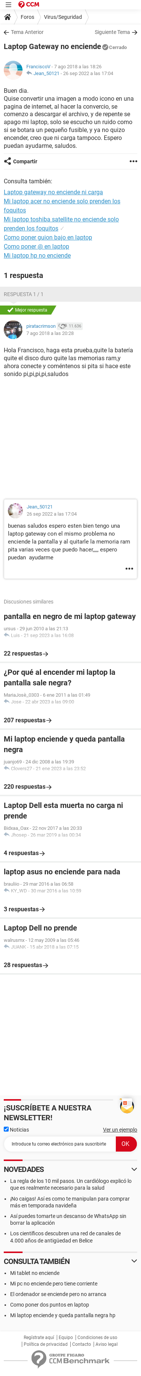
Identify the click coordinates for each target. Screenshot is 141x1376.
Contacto (81, 1344)
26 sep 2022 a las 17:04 (88, 73)
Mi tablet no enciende (34, 1273)
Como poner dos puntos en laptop (49, 1305)
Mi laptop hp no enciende (37, 255)
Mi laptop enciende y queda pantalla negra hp (62, 1315)
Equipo (66, 1337)
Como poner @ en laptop (36, 246)
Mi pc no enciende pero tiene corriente (53, 1284)
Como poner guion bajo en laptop (48, 237)
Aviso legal (107, 1344)
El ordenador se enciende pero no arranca (58, 1294)
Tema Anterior (27, 32)
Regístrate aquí (39, 1337)
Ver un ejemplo (120, 1130)
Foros (27, 17)
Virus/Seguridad (63, 17)
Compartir (25, 161)
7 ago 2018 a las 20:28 (50, 333)
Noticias (16, 1130)
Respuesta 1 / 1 (24, 294)
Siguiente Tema (112, 32)
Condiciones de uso (97, 1337)
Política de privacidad (46, 1344)
